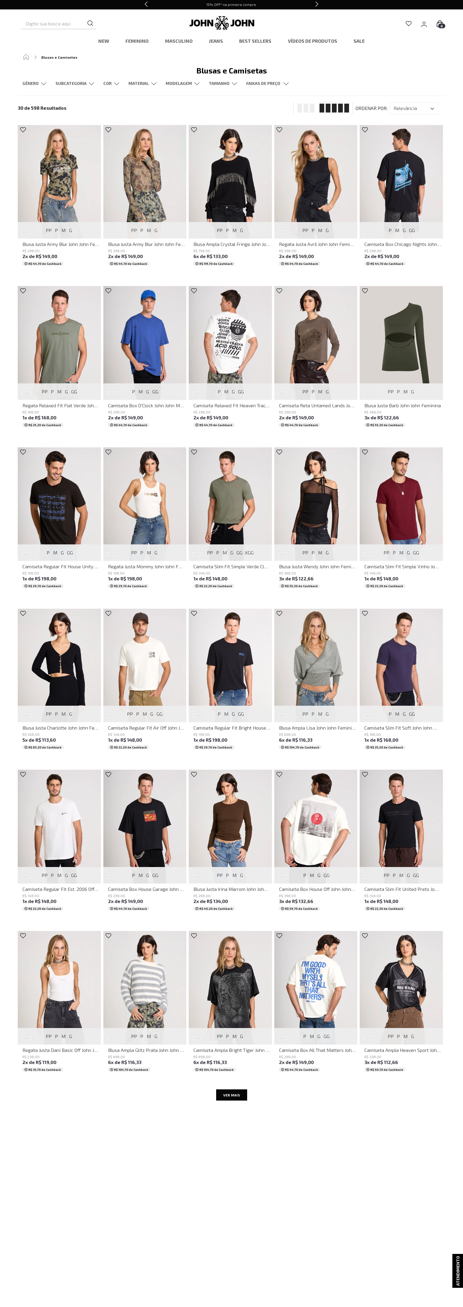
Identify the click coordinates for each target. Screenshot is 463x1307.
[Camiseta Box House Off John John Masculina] (316, 844)
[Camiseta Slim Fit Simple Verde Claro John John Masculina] (230, 522)
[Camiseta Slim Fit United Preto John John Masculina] (401, 844)
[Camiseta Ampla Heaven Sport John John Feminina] (401, 1006)
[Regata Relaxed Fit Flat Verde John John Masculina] (59, 361)
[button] (75, 83)
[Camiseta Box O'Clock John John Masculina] (145, 361)
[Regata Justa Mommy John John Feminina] (145, 522)
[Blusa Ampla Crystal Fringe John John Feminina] (230, 200)
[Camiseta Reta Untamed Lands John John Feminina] (316, 361)
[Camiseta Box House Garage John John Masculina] (145, 844)
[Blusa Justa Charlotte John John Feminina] (59, 683)
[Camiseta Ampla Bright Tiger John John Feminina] (230, 1006)
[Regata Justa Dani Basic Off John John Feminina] (59, 1006)
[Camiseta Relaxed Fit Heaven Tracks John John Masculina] (230, 361)
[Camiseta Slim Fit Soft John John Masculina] (401, 683)
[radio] (304, 108)
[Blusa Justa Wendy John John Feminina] (316, 522)
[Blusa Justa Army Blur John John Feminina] (59, 200)
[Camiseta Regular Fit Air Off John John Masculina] (145, 683)
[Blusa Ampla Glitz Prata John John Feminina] (145, 1006)
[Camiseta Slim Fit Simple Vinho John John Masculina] (401, 522)
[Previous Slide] (146, 4)
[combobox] (68, 23)
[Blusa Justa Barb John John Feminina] (401, 361)
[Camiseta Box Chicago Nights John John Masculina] (401, 200)
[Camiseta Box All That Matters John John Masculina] (316, 1006)
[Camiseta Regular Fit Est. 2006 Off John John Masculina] (59, 844)
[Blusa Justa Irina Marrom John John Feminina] (230, 844)
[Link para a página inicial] (26, 57)
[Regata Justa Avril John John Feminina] (316, 200)
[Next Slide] (317, 4)
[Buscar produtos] (111, 23)
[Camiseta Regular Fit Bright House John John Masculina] (230, 683)
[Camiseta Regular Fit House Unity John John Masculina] (59, 522)
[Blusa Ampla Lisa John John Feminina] (316, 683)
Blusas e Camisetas (59, 57)
